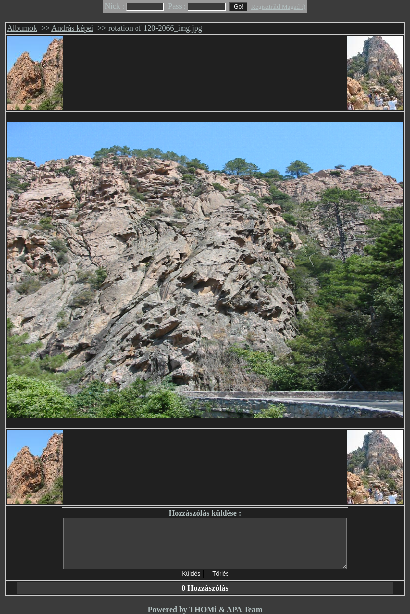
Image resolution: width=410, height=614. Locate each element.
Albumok (22, 28)
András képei (72, 28)
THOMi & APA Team (226, 609)
